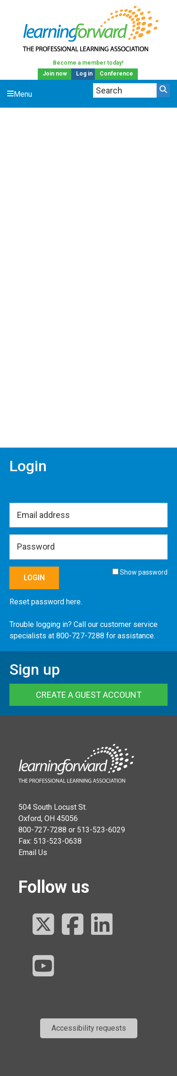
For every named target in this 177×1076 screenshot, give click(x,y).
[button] (88, 1028)
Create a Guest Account (89, 695)
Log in (84, 73)
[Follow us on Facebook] (73, 925)
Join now (54, 73)
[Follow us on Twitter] (43, 925)
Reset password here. (45, 601)
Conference (116, 73)
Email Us (32, 852)
